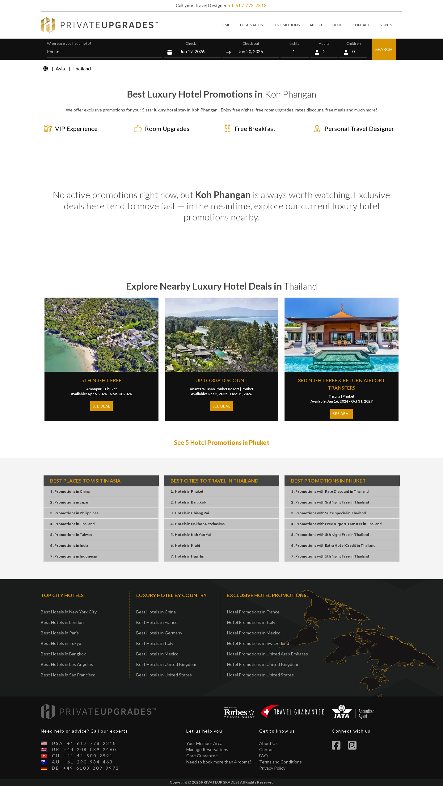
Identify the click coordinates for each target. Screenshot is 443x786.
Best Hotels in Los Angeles (67, 664)
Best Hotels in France (157, 622)
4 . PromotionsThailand (72, 523)
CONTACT (361, 25)
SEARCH (383, 49)
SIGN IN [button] (386, 25)
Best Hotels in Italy (154, 643)
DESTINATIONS (252, 25)
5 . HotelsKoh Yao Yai (191, 534)
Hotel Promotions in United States (260, 674)
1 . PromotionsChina (70, 491)
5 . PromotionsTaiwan (71, 534)
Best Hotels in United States (164, 674)
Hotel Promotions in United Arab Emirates (267, 653)
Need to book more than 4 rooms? (218, 761)
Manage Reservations (207, 749)
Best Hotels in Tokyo (61, 643)
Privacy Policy (272, 768)
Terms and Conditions (280, 761)
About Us (268, 743)
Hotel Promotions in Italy (251, 622)
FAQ (263, 755)
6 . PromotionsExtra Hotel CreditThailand (333, 545)
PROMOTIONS (287, 25)
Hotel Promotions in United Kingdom (262, 664)
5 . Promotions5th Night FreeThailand (330, 534)
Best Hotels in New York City (69, 611)
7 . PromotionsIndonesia (73, 556)
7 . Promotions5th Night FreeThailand (330, 556)
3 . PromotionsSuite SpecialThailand (328, 513)
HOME (224, 25)
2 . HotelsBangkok (188, 502)
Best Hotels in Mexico (157, 653)
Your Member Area (204, 743)
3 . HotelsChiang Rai (190, 513)
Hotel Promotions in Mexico (254, 632)
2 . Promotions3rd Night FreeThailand (330, 502)
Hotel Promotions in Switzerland (258, 643)
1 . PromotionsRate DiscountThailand (330, 491)
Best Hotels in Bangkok (63, 653)
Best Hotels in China (156, 611)
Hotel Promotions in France (253, 611)
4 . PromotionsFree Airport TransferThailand (336, 523)
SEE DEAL (101, 406)
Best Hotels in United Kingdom (166, 664)
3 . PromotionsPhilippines (74, 513)
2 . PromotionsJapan (69, 502)
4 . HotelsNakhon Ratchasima (198, 523)
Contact (267, 749)
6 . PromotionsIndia (69, 545)
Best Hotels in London (62, 622)
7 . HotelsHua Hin (187, 556)
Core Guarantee (202, 755)
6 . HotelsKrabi (185, 545)
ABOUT (316, 25)
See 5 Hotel (221, 442)
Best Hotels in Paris (60, 632)
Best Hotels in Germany (159, 632)
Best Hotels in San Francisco (68, 674)
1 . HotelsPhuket (187, 491)
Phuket (111, 389)
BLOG (337, 25)
